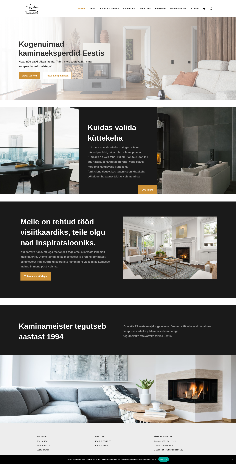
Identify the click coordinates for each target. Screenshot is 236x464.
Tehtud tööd (145, 9)
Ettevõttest (160, 9)
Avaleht (81, 9)
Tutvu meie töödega (35, 276)
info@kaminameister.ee (172, 450)
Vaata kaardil (43, 450)
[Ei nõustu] (232, 459)
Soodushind (129, 9)
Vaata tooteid (29, 75)
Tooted (92, 9)
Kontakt (195, 9)
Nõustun (163, 459)
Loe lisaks (147, 189)
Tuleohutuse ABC (178, 9)
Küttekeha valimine (109, 9)
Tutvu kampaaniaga (57, 75)
